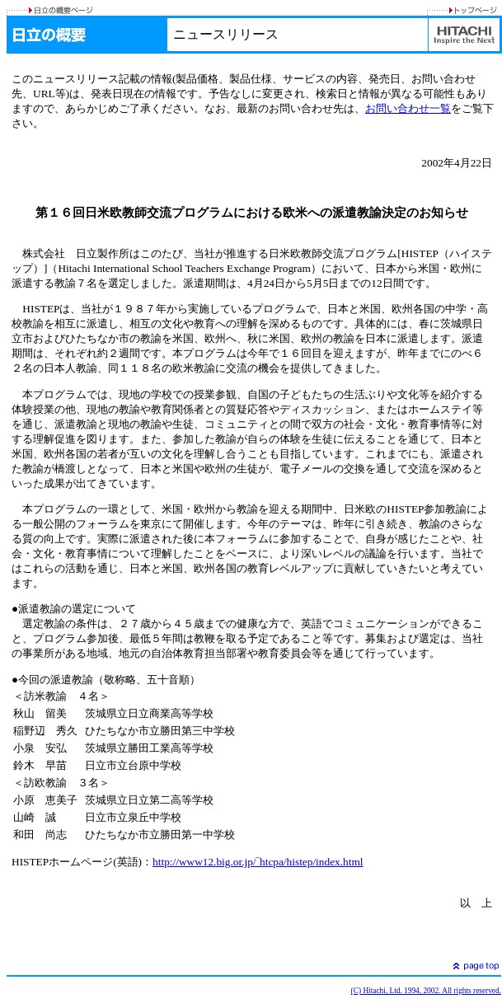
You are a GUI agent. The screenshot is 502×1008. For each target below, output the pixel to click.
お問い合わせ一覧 (408, 108)
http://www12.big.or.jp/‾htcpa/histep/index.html (257, 862)
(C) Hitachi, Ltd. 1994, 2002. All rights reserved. (426, 991)
